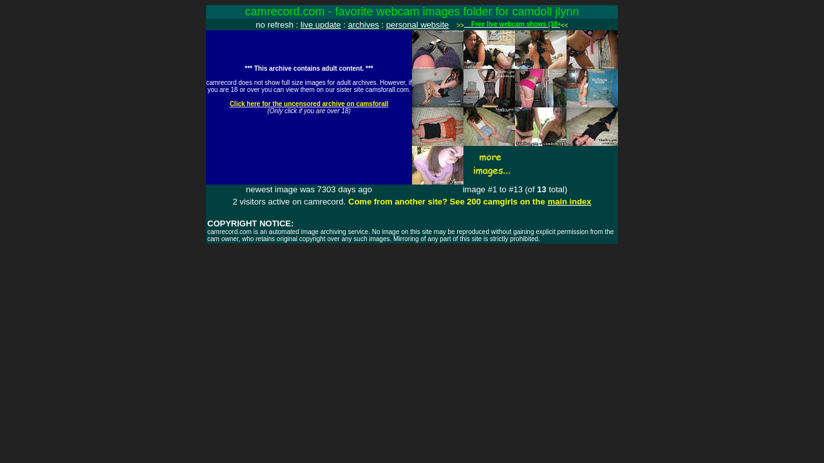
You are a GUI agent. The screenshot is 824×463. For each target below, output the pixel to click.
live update (321, 25)
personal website (417, 25)
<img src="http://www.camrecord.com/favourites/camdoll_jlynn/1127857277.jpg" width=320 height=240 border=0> (309, 107)
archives (363, 25)
